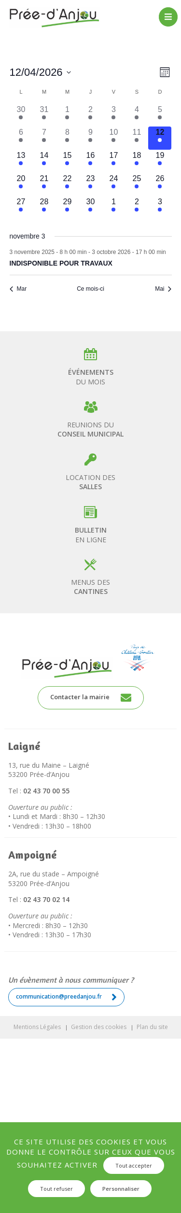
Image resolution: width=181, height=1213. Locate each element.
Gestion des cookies (98, 1027)
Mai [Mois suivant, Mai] (163, 288)
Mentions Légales (37, 1027)
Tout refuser (56, 1188)
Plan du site (152, 1027)
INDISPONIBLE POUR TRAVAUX (61, 263)
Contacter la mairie (90, 697)
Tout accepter (133, 1165)
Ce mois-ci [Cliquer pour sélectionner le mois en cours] (90, 288)
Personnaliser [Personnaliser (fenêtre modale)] (120, 1188)
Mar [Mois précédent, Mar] (18, 288)
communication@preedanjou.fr (66, 997)
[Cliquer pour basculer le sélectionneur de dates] (40, 72)
